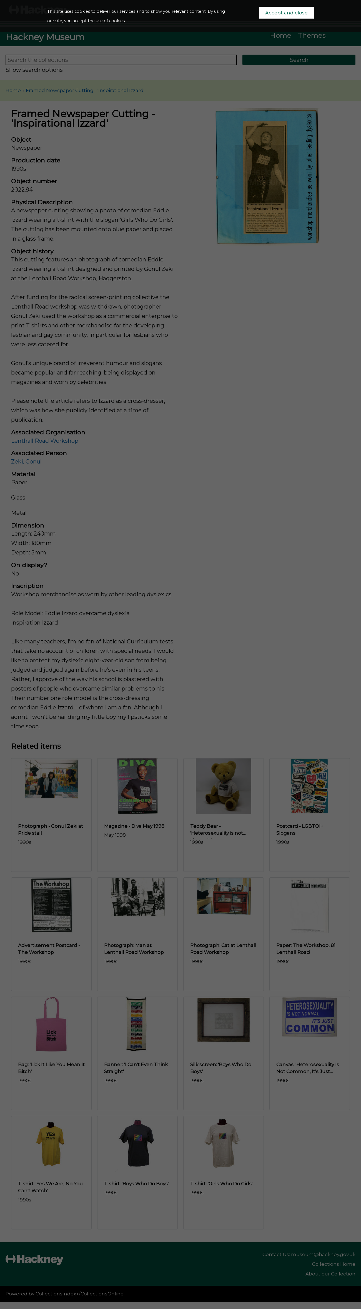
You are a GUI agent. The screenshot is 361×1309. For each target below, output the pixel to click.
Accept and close (286, 13)
